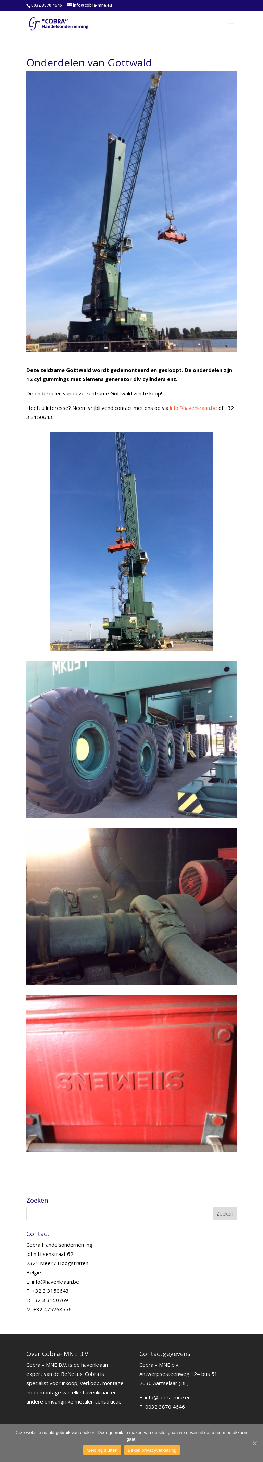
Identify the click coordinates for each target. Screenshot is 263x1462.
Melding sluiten (102, 1450)
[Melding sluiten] (254, 1443)
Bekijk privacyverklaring (152, 1450)
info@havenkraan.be (193, 407)
